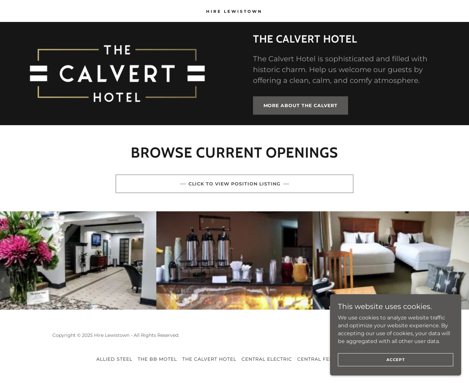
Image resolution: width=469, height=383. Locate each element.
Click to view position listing (234, 184)
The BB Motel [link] (157, 359)
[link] (234, 11)
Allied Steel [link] (114, 359)
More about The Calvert (301, 105)
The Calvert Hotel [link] (209, 359)
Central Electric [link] (267, 359)
